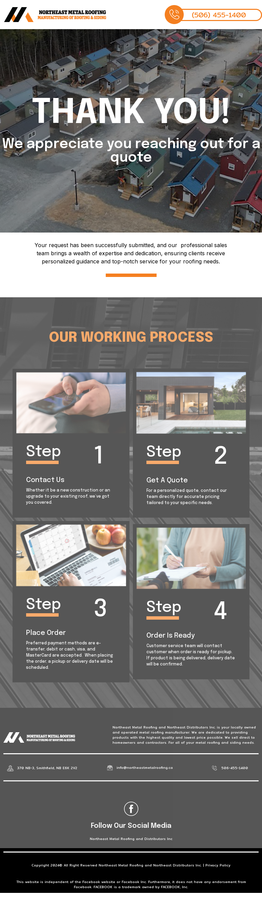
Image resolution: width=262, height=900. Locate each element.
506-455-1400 (234, 768)
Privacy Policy (217, 865)
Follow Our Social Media (131, 825)
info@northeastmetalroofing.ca (145, 767)
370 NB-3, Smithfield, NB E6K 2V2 (47, 768)
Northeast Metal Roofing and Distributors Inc (131, 838)
